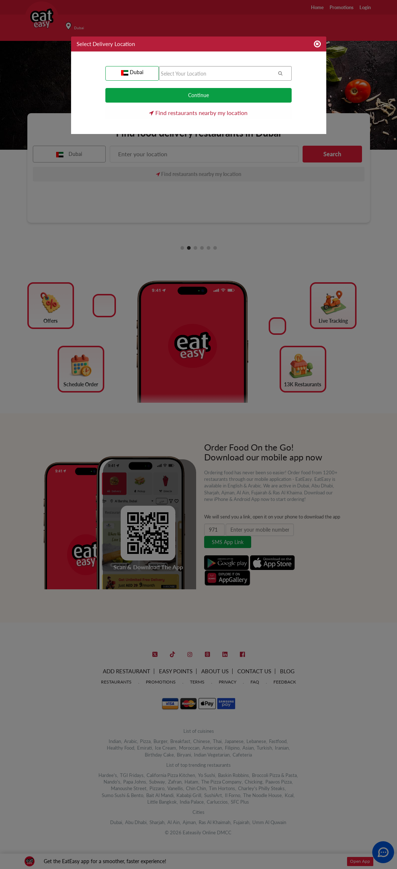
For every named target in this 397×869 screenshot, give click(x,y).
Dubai (132, 72)
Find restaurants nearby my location (198, 112)
